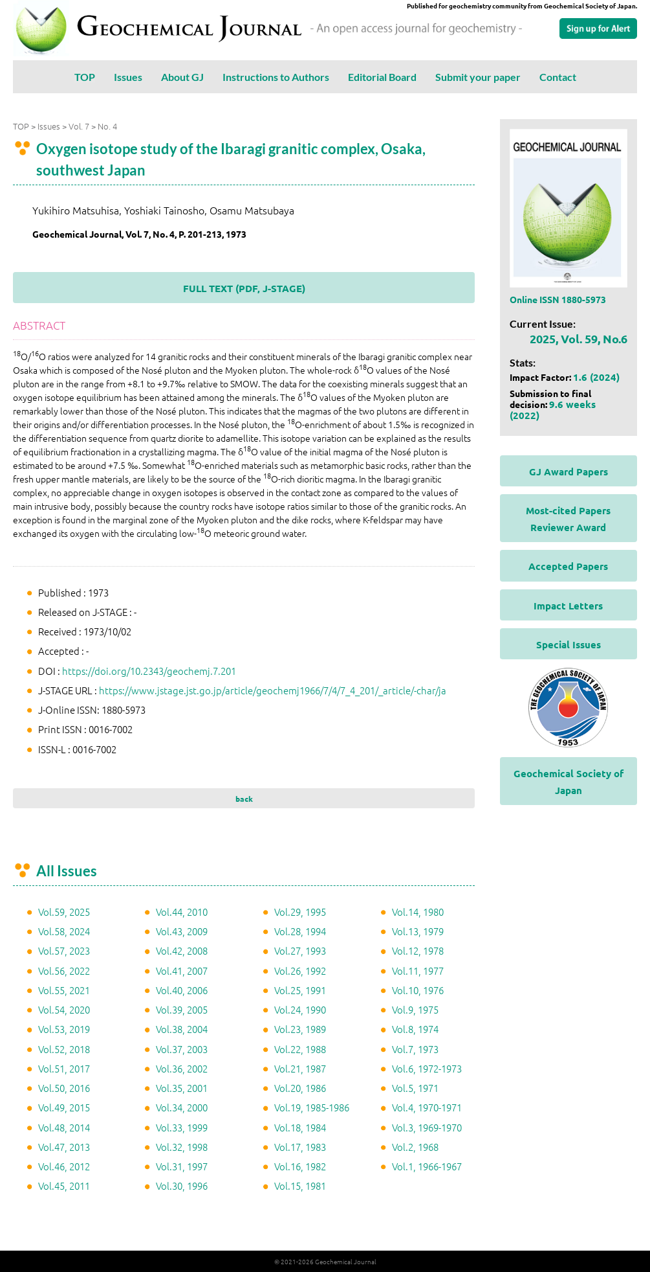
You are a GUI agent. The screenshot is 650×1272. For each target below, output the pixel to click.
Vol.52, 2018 (64, 1049)
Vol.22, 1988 (300, 1049)
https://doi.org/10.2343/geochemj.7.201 (149, 670)
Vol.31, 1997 (182, 1166)
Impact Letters (568, 605)
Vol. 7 (79, 126)
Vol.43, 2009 (182, 931)
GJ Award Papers (568, 471)
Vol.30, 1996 (182, 1185)
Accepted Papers (568, 566)
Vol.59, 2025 (64, 911)
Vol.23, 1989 (300, 1029)
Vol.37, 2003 (182, 1049)
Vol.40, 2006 (182, 990)
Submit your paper (478, 77)
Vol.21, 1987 (300, 1068)
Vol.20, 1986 (300, 1088)
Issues (128, 77)
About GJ (182, 77)
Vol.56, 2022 (64, 970)
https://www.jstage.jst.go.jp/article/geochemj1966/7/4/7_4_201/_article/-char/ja (272, 690)
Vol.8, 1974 (415, 1029)
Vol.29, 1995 (300, 911)
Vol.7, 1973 (415, 1049)
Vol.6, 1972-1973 (427, 1068)
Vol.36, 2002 (182, 1068)
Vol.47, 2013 (64, 1146)
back (244, 798)
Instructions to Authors (275, 77)
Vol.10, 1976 (418, 990)
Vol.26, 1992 (300, 970)
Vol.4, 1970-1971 (427, 1107)
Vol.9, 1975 (415, 1009)
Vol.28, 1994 (300, 931)
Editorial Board (382, 77)
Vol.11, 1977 (418, 970)
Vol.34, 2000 (182, 1107)
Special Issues (568, 644)
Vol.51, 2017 (64, 1068)
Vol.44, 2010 (182, 911)
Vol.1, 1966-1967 (427, 1166)
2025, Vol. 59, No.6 (578, 338)
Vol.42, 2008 (182, 950)
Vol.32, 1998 (182, 1146)
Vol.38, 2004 (182, 1029)
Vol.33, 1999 (182, 1127)
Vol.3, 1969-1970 (427, 1127)
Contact (557, 77)
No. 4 (107, 126)
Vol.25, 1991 (300, 990)
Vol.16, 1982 (300, 1166)
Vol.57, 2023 (64, 950)
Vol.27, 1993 (300, 950)
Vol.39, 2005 (182, 1009)
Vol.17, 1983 (300, 1146)
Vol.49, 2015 (64, 1107)
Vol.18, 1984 (300, 1127)
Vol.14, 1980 (418, 911)
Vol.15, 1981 (300, 1185)
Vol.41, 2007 (182, 970)
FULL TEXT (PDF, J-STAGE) (244, 288)
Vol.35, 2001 (182, 1088)
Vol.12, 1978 (418, 950)
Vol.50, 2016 (64, 1088)
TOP (84, 77)
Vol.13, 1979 (418, 931)
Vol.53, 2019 (64, 1029)
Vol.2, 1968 (415, 1146)
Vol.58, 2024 (64, 931)
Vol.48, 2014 (64, 1127)
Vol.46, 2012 (64, 1166)
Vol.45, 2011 (64, 1185)
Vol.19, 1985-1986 (311, 1107)
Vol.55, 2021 (64, 990)
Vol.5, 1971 (415, 1088)
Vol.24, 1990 (300, 1009)
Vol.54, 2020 (64, 1009)
